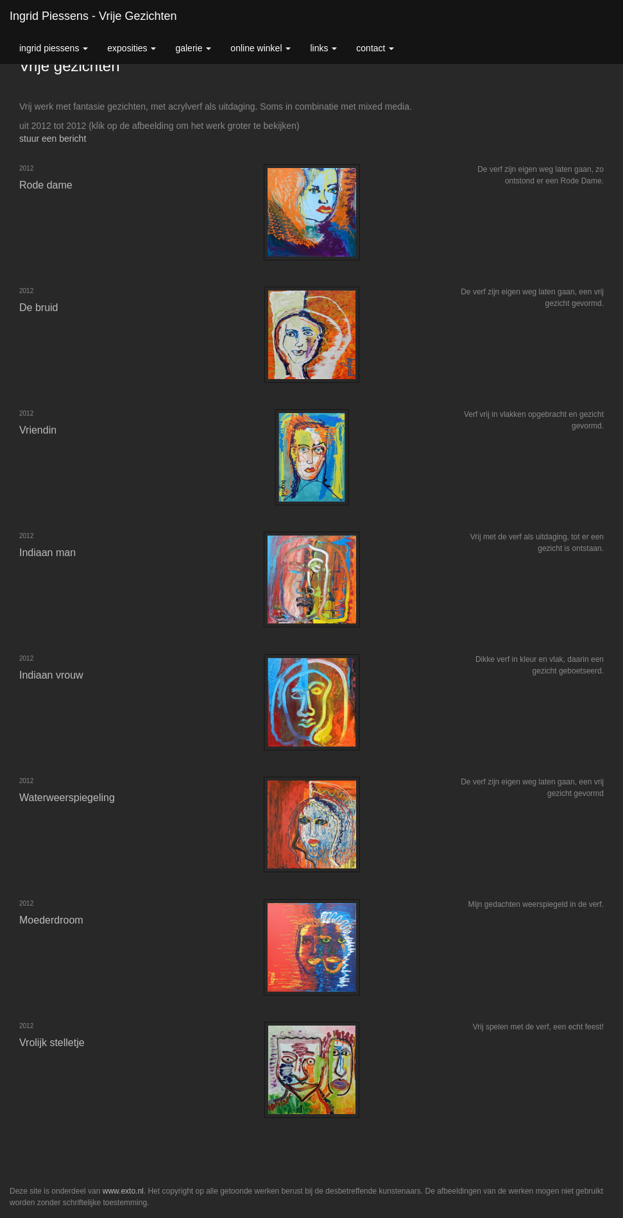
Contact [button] (375, 48)
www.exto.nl (123, 1191)
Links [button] (323, 48)
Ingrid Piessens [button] (53, 48)
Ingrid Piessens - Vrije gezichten (93, 16)
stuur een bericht (52, 138)
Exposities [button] (131, 48)
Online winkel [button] (260, 48)
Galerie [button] (193, 48)
